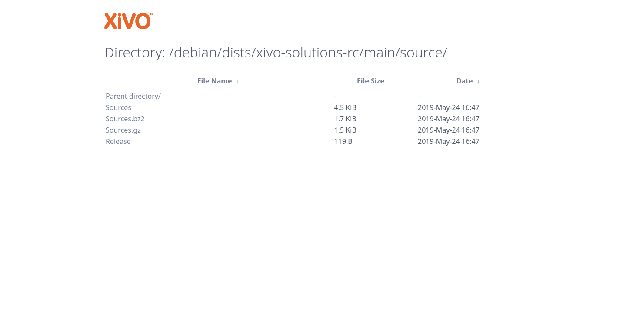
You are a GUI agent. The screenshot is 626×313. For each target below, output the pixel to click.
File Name (214, 81)
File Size (370, 81)
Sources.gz (123, 130)
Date (464, 81)
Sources (118, 107)
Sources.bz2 (125, 118)
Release (118, 141)
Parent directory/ (133, 96)
